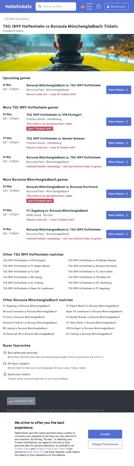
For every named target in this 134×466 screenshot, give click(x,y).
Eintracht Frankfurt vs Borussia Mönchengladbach (30, 322)
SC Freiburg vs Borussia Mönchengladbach (89, 333)
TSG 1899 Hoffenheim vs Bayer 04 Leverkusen (28, 288)
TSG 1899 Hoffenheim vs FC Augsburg (89, 288)
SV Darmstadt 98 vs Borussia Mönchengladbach (28, 333)
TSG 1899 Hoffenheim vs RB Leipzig (22, 277)
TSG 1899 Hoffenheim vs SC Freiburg (23, 282)
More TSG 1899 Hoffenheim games (30, 107)
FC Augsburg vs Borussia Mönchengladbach (26, 305)
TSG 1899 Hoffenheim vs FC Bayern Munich (26, 266)
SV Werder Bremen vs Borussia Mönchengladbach (93, 317)
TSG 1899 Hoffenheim (16, 19)
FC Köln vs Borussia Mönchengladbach (24, 317)
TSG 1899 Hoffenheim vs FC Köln (21, 271)
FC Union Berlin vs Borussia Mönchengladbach (91, 322)
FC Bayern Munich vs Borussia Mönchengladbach (92, 305)
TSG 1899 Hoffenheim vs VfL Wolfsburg (89, 282)
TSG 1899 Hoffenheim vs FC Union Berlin (90, 271)
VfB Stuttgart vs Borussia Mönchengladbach (90, 328)
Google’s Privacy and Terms (50, 448)
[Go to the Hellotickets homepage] (19, 6)
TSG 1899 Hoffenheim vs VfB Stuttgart (24, 260)
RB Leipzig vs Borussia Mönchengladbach (25, 328)
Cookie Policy (22, 448)
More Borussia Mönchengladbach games (35, 179)
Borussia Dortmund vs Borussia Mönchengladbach (30, 311)
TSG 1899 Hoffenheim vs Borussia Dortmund (92, 266)
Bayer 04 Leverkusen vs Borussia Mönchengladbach (94, 311)
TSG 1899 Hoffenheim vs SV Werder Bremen (92, 260)
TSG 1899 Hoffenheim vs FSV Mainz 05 (89, 277)
